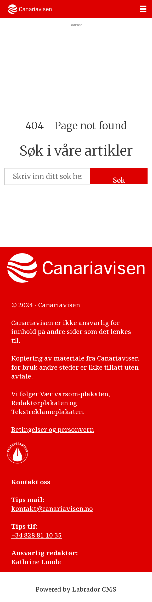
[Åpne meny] (143, 9)
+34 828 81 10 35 (36, 535)
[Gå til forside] (30, 9)
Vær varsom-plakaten (74, 393)
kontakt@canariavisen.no (52, 508)
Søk (119, 180)
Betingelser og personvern (52, 429)
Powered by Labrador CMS (76, 589)
